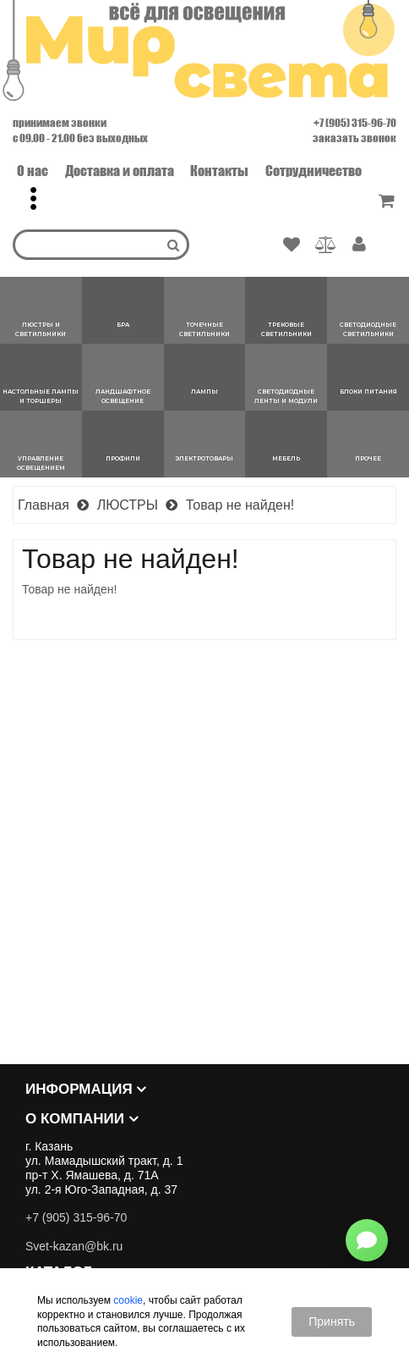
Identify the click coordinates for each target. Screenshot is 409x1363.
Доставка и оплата (119, 171)
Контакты (219, 171)
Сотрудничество (313, 171)
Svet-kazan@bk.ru (74, 1246)
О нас (32, 171)
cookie (128, 1300)
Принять (331, 1321)
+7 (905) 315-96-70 (355, 123)
